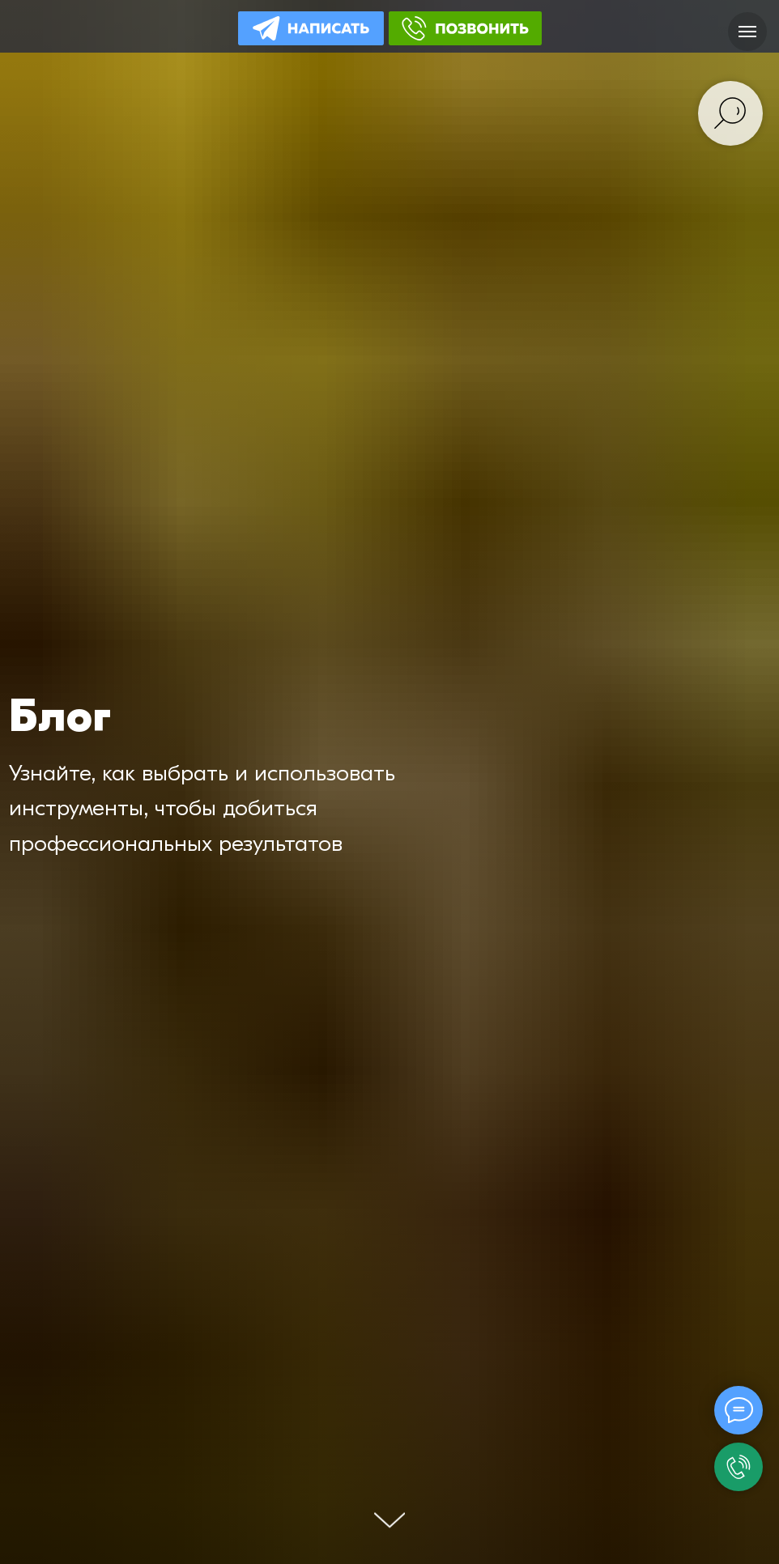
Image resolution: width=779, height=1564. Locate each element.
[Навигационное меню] (747, 31)
